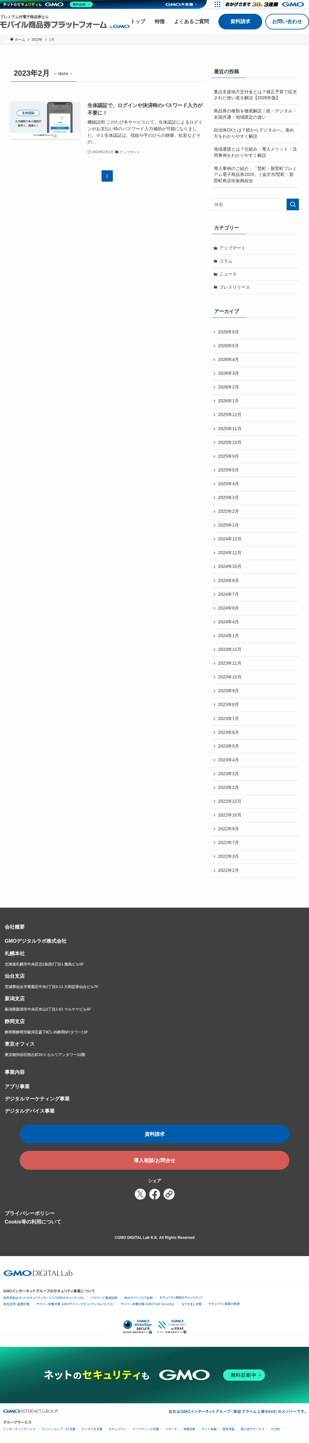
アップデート (232, 247)
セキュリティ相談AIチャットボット (181, 1297)
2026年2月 (228, 386)
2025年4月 (228, 483)
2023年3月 (228, 773)
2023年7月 (228, 718)
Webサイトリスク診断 (138, 1297)
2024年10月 (230, 566)
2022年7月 (228, 842)
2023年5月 (228, 746)
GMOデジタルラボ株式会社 (36, 941)
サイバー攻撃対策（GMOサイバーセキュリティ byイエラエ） (75, 1303)
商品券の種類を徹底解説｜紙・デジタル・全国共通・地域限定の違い (255, 114)
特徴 (160, 21)
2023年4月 (228, 759)
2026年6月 (228, 331)
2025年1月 (228, 525)
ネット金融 (209, 1429)
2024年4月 (228, 621)
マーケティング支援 (145, 1429)
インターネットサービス (19, 1429)
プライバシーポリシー (30, 1213)
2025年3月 (228, 497)
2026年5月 (228, 345)
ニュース (228, 273)
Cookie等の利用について (33, 1221)
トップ (137, 21)
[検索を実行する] (293, 204)
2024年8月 (228, 580)
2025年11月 (230, 428)
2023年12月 (230, 649)
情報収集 (189, 1429)
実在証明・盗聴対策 (16, 1303)
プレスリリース (234, 287)
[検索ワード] (255, 204)
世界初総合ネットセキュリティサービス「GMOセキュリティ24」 (43, 1297)
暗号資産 (228, 1429)
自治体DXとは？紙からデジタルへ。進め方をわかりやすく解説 (254, 133)
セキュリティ (117, 1429)
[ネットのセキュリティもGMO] (48, 4)
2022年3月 (228, 856)
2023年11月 (230, 663)
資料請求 (240, 21)
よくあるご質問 (191, 21)
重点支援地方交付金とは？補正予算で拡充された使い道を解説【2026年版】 (255, 94)
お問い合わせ (287, 21)
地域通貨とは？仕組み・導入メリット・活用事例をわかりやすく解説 (255, 152)
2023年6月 (228, 732)
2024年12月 (230, 538)
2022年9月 (228, 828)
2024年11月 (230, 552)
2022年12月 (230, 801)
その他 (275, 1429)
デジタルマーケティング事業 (37, 1098)
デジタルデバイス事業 (30, 1111)
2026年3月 (228, 373)
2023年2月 (228, 787)
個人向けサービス (252, 1429)
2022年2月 (228, 870)
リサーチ (171, 1429)
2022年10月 (230, 814)
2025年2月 (228, 511)
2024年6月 (228, 608)
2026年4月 (228, 359)
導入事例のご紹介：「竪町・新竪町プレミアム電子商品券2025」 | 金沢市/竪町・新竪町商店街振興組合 (255, 174)
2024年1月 (228, 635)
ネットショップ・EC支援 (59, 1429)
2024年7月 (228, 594)
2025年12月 (230, 414)
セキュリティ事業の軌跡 (224, 1303)
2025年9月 (228, 456)
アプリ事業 (17, 1086)
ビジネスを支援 (92, 1429)
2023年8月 (228, 704)
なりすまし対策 (192, 1303)
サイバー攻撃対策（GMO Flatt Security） (148, 1303)
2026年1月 (228, 400)
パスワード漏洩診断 (104, 1297)
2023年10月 (230, 676)
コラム (225, 261)
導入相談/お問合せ (154, 1160)
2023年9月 (228, 690)
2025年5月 (228, 469)
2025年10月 (230, 442)
